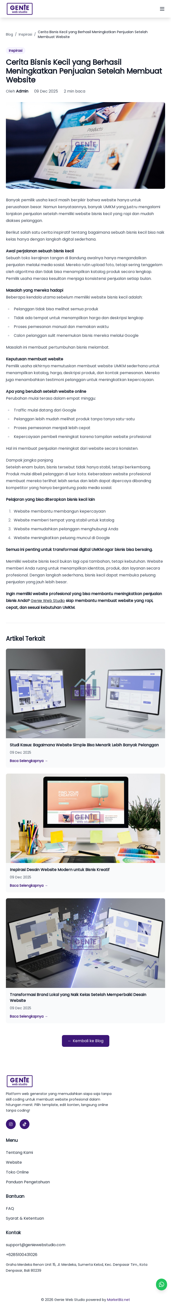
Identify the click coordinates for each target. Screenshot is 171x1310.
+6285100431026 (21, 1254)
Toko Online (17, 1172)
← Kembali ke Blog (85, 1041)
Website (14, 1162)
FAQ (10, 1208)
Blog (9, 34)
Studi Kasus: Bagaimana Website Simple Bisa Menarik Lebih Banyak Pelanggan (84, 745)
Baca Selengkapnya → (29, 760)
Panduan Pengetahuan (28, 1182)
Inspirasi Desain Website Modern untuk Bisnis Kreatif (60, 870)
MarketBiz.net (118, 1299)
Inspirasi (25, 34)
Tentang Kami (19, 1152)
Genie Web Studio (48, 600)
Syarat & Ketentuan (25, 1218)
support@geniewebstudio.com (35, 1245)
